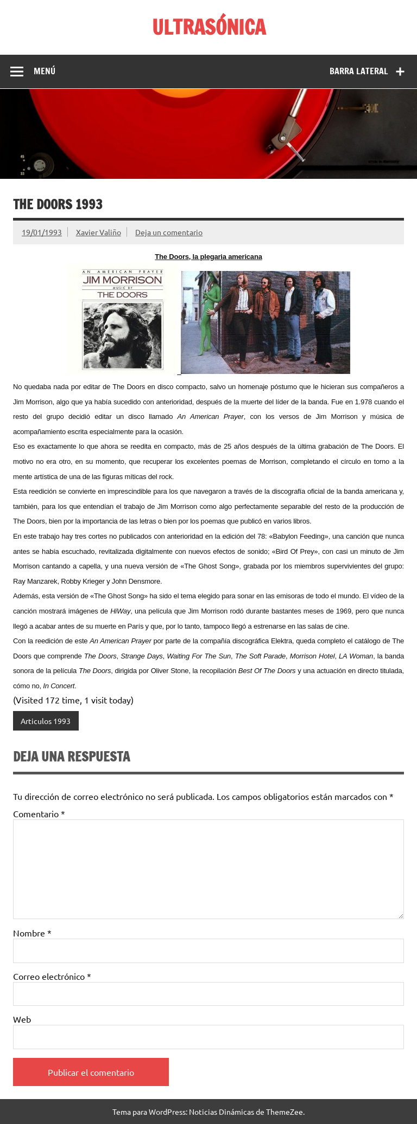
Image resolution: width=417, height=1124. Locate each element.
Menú (44, 71)
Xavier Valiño (98, 232)
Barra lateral (359, 71)
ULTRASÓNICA (209, 27)
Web (22, 1019)
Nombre (32, 932)
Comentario (39, 813)
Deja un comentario (169, 232)
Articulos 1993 (46, 721)
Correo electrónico (52, 976)
